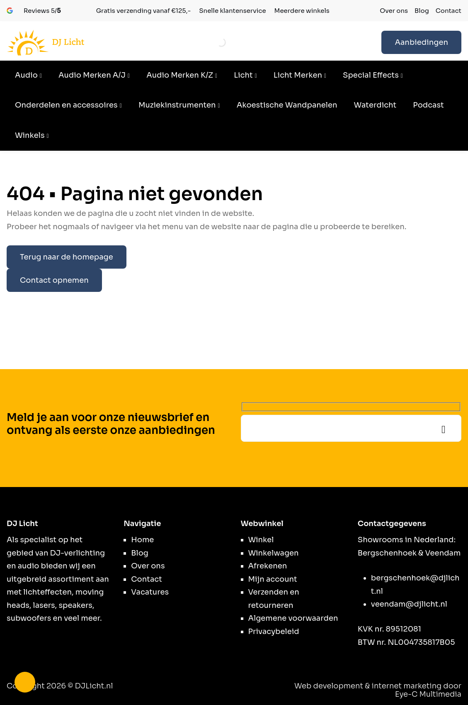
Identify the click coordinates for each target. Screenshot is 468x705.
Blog (422, 11)
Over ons (394, 11)
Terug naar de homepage (66, 257)
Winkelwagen (273, 553)
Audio (26, 75)
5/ (42, 11)
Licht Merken (298, 75)
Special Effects (371, 75)
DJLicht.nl (94, 685)
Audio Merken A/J (92, 75)
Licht (243, 75)
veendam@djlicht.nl (409, 604)
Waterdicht (375, 105)
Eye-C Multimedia (428, 694)
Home (142, 539)
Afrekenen (267, 565)
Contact (448, 11)
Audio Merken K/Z (179, 75)
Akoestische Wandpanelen (287, 105)
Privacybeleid (273, 631)
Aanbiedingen (421, 42)
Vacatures (150, 592)
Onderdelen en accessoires (66, 105)
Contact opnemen (54, 280)
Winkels (30, 135)
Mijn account (272, 579)
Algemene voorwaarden (293, 618)
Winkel (261, 539)
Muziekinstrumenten (177, 105)
